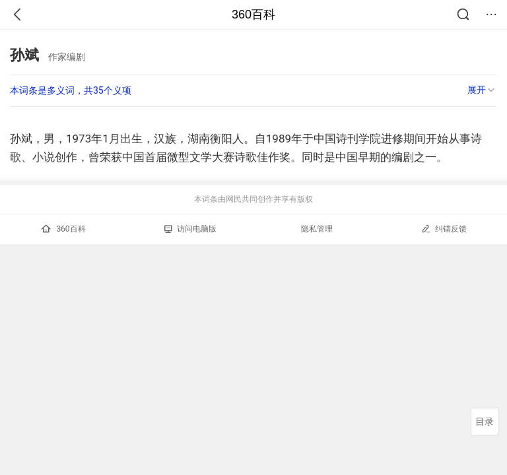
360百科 (253, 14)
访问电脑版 (190, 229)
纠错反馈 (444, 229)
